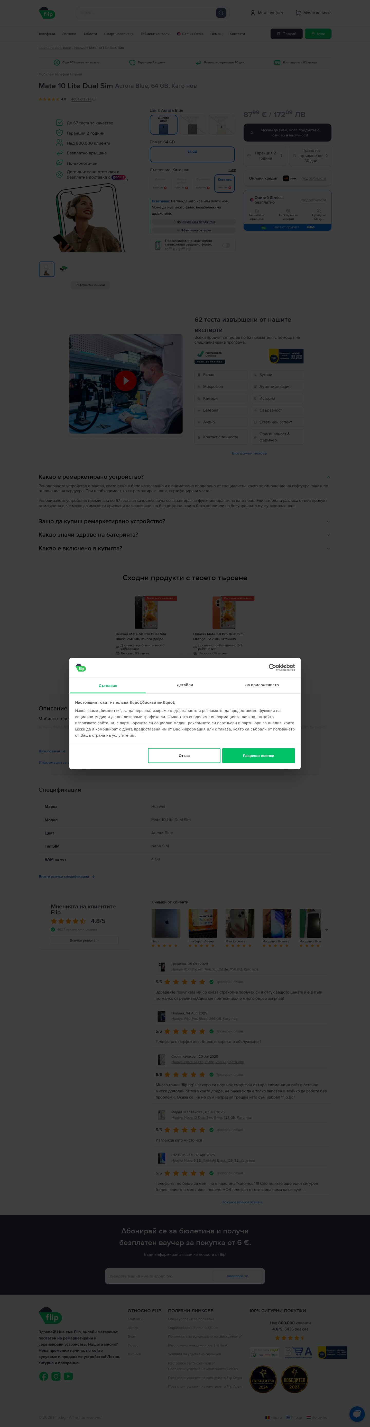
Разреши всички (258, 755)
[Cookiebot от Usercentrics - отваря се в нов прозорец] (272, 668)
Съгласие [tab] (108, 685)
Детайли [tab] (185, 684)
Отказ (184, 755)
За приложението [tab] (262, 684)
